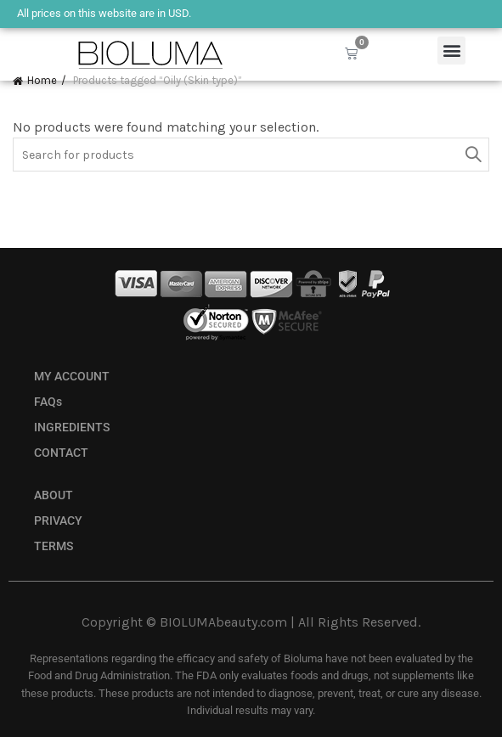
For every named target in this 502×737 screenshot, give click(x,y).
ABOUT (53, 495)
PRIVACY (58, 521)
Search (472, 155)
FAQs (48, 402)
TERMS (53, 546)
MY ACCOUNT (72, 376)
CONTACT (61, 453)
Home (42, 80)
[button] (451, 51)
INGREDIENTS (72, 427)
